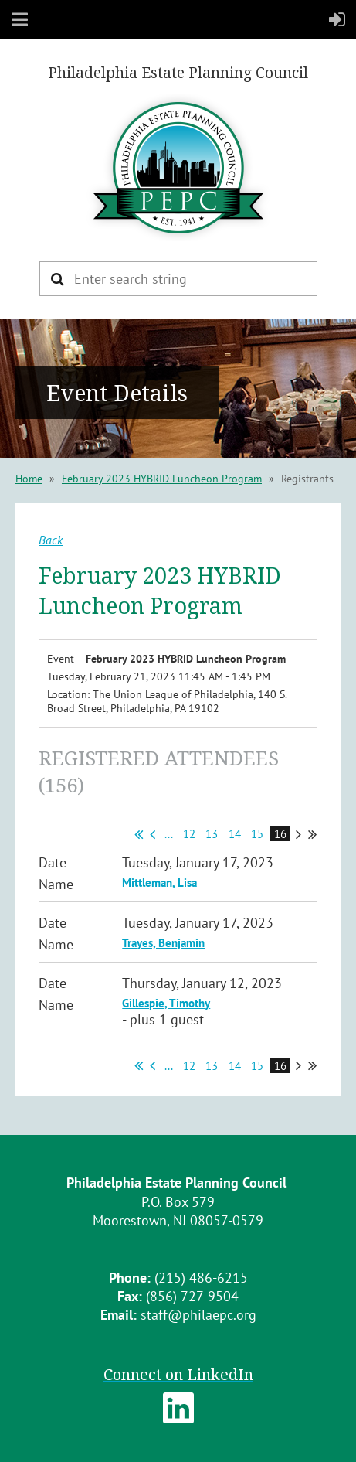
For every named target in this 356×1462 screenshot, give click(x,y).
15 (257, 833)
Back (51, 539)
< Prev (152, 834)
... (168, 833)
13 (212, 833)
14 (235, 833)
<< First (138, 834)
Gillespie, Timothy (166, 1003)
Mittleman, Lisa (159, 882)
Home (28, 479)
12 (189, 833)
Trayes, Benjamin (163, 942)
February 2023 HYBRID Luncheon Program (162, 479)
